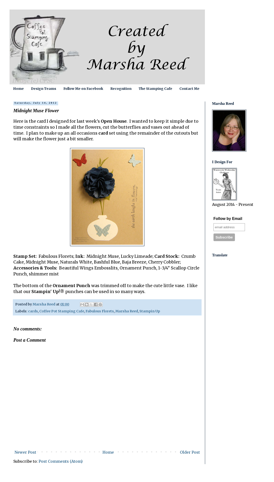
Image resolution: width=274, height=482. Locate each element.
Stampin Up (149, 311)
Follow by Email (227, 219)
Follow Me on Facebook (83, 88)
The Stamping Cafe (155, 88)
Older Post (190, 452)
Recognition (121, 88)
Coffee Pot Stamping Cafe (61, 311)
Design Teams (43, 88)
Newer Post (25, 452)
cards (33, 311)
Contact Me (189, 88)
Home (18, 88)
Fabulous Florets (100, 311)
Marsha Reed (126, 311)
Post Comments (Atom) (61, 461)
